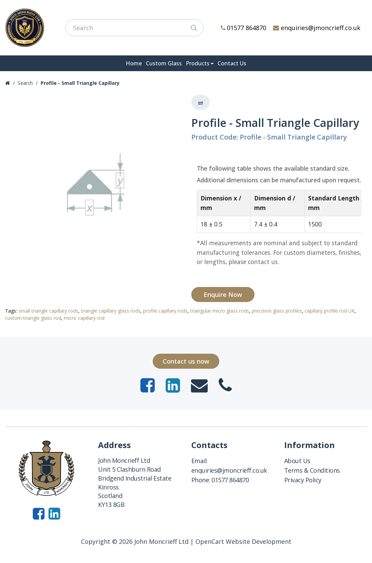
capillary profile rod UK (330, 310)
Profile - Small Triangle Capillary (80, 83)
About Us (297, 461)
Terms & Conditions (312, 470)
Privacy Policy (302, 480)
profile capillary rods (165, 310)
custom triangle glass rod (33, 318)
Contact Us (232, 63)
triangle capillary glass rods (110, 310)
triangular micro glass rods (219, 310)
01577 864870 (243, 28)
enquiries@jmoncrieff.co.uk (316, 28)
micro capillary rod (84, 318)
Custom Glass (164, 63)
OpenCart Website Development (243, 541)
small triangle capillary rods (48, 310)
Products (197, 63)
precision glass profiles (277, 310)
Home (134, 63)
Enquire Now (223, 294)
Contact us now (186, 361)
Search (25, 83)
